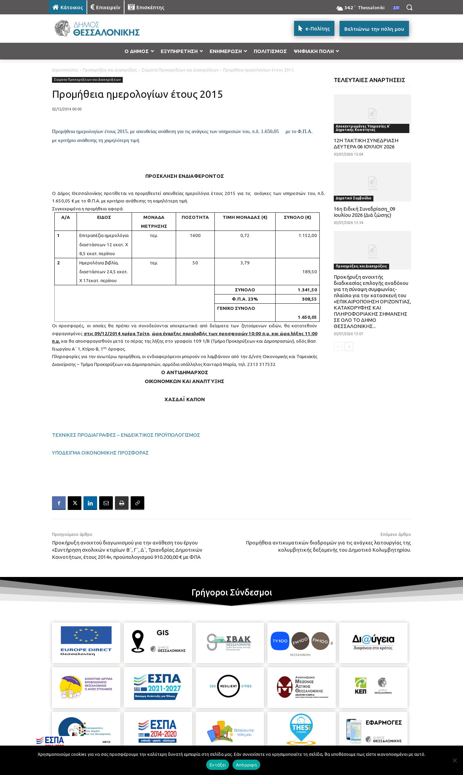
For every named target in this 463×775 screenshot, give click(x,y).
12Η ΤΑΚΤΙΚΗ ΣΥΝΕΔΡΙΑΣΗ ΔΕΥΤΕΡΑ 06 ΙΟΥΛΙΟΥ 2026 (366, 143)
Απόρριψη (246, 764)
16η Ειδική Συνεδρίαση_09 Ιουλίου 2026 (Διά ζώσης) (364, 212)
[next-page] (349, 346)
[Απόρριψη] (454, 760)
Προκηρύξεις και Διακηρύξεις (110, 70)
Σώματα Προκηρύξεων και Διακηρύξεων (180, 70)
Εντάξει (218, 764)
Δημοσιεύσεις (65, 70)
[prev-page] (338, 346)
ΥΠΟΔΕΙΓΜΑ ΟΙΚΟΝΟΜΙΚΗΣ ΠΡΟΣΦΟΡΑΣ (100, 453)
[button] (409, 7)
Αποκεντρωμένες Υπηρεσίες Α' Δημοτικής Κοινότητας (363, 128)
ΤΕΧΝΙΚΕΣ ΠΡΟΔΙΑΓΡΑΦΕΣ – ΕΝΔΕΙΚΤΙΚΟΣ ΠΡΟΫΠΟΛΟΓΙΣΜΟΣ (126, 435)
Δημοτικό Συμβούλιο (353, 198)
